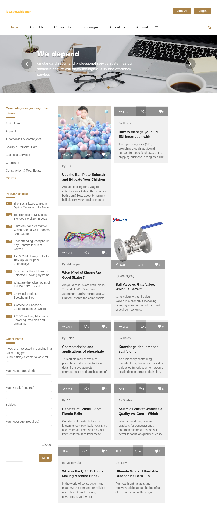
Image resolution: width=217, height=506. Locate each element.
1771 (67, 150)
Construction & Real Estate (23, 170)
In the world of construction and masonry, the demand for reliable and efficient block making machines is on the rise (81, 419)
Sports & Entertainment (79, 495)
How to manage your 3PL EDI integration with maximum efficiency (133, 135)
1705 (168, 216)
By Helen (120, 122)
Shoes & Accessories (120, 495)
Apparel (142, 27)
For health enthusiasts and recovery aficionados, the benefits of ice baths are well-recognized (130, 417)
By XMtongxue (71, 256)
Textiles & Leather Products (173, 490)
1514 (67, 244)
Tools (90, 490)
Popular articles (17, 194)
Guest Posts (14, 339)
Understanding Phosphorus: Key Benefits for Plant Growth (32, 244)
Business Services (18, 155)
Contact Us (62, 27)
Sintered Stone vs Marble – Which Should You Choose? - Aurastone (32, 229)
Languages (90, 27)
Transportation (35, 490)
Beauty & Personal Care (22, 147)
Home (14, 27)
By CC (66, 161)
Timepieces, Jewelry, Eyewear (124, 490)
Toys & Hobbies (66, 490)
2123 (116, 255)
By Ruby (116, 389)
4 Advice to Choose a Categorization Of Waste (30, 306)
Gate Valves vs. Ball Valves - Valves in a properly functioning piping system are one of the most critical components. (130, 296)
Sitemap (184, 495)
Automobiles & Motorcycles (24, 139)
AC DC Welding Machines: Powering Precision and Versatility (31, 320)
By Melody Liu (71, 389)
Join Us (182, 11)
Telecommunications (40, 495)
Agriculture (117, 27)
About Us (36, 27)
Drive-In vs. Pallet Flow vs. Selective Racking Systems (31, 273)
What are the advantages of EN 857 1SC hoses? (32, 284)
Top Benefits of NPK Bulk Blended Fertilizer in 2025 (30, 216)
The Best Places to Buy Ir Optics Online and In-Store (31, 205)
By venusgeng (120, 266)
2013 (116, 316)
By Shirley (170, 328)
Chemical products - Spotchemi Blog (27, 295)
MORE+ (11, 178)
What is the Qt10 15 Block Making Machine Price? (80, 402)
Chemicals (12, 162)
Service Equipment (156, 495)
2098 (67, 316)
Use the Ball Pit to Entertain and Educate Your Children (80, 174)
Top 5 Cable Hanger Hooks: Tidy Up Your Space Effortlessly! (32, 260)
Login (203, 11)
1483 (119, 111)
